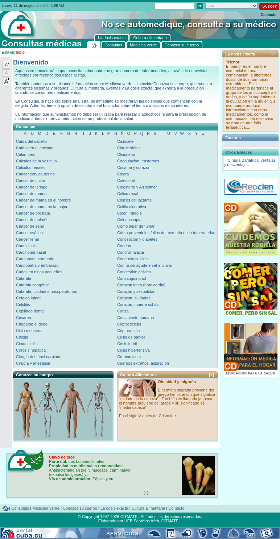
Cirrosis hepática (31, 350)
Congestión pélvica (134, 272)
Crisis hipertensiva (133, 350)
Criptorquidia (128, 330)
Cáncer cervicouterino (35, 174)
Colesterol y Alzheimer (137, 187)
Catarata (23, 278)
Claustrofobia (129, 148)
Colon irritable (129, 213)
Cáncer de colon (30, 180)
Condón (124, 246)
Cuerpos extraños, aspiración (143, 363)
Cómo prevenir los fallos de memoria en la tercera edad (166, 233)
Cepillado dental (30, 311)
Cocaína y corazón (134, 167)
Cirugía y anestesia (33, 363)
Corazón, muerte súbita (137, 304)
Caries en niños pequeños (39, 272)
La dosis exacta (114, 508)
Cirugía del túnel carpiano (38, 357)
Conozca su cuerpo (80, 508)
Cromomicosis (130, 357)
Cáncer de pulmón (32, 219)
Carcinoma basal (31, 252)
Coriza (123, 311)
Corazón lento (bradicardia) (141, 285)
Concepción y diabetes (137, 239)
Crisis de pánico (131, 337)
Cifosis (22, 337)
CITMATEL (171, 521)
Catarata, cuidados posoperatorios (46, 291)
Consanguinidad (131, 278)
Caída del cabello (31, 141)
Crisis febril (127, 343)
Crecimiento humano (135, 317)
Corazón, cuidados (134, 298)
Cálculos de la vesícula (36, 161)
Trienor (232, 62)
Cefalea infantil (29, 298)
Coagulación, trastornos (138, 161)
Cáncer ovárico (29, 233)
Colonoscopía (129, 219)
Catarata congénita (33, 285)
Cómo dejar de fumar (136, 226)
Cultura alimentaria (148, 508)
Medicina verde (45, 508)
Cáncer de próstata (33, 213)
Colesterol (126, 180)
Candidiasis (26, 246)
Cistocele (125, 141)
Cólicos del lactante (134, 200)
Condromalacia (130, 252)
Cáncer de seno (30, 226)
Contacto (268, 15)
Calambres (25, 154)
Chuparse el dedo (32, 324)
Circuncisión (27, 343)
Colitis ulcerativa (131, 206)
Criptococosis (129, 324)
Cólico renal (127, 193)
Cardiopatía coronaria (35, 259)
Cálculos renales (30, 167)
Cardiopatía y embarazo (37, 265)
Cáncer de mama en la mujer (41, 206)
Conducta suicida (132, 259)
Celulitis (23, 304)
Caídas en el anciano (34, 148)
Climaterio (126, 154)
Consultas (20, 508)
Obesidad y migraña (177, 382)
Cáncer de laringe (32, 187)
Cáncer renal (27, 239)
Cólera (123, 174)
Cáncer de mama (31, 193)
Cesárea (23, 317)
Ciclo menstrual (30, 330)
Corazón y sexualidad (136, 291)
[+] (211, 375)
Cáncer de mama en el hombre (43, 200)
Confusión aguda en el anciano (144, 265)
